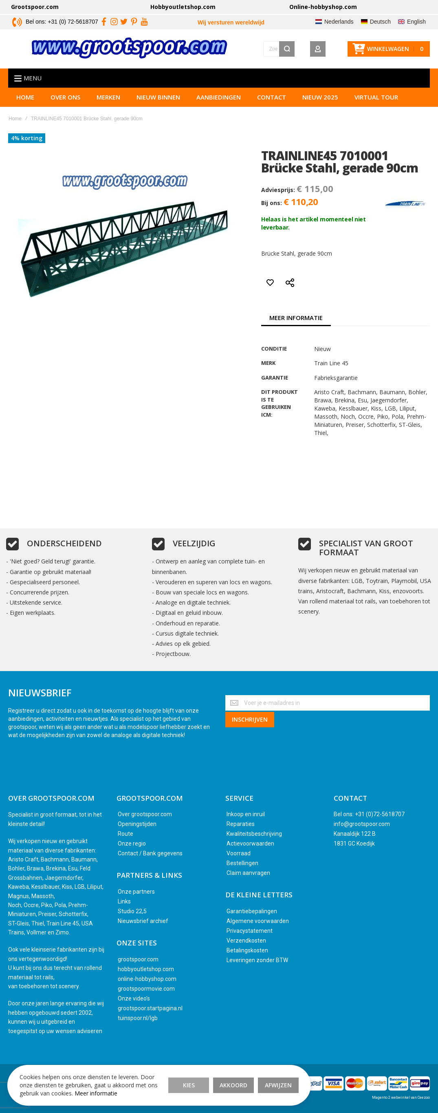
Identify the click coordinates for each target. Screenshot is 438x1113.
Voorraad (239, 853)
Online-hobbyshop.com (323, 7)
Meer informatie (296, 319)
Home (25, 99)
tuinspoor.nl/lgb (138, 1018)
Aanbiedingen (218, 99)
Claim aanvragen (248, 873)
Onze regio (132, 843)
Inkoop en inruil (246, 814)
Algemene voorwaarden (258, 921)
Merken (108, 99)
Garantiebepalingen (252, 911)
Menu (33, 79)
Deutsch (380, 21)
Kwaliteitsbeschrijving (254, 833)
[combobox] (242, 49)
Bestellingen (242, 863)
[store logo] (92, 49)
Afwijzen (260, 1080)
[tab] (296, 319)
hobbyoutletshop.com (146, 969)
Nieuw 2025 (320, 99)
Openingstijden (137, 824)
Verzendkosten (246, 940)
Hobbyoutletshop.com (183, 7)
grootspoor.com (138, 959)
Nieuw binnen (158, 99)
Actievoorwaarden (250, 843)
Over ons (65, 99)
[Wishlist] (336, 49)
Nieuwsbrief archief (143, 921)
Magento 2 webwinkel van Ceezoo (401, 1097)
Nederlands (339, 21)
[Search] (287, 49)
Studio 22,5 (132, 911)
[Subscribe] (249, 719)
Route (125, 833)
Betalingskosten (247, 950)
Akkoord (216, 1080)
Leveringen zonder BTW (257, 960)
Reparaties (241, 824)
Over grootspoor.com (145, 814)
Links (124, 901)
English (416, 21)
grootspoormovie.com (146, 988)
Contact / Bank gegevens (150, 853)
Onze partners (136, 891)
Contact (271, 99)
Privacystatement (250, 931)
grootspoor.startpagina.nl (150, 1008)
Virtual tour (376, 99)
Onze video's (134, 998)
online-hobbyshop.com (147, 979)
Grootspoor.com (35, 7)
